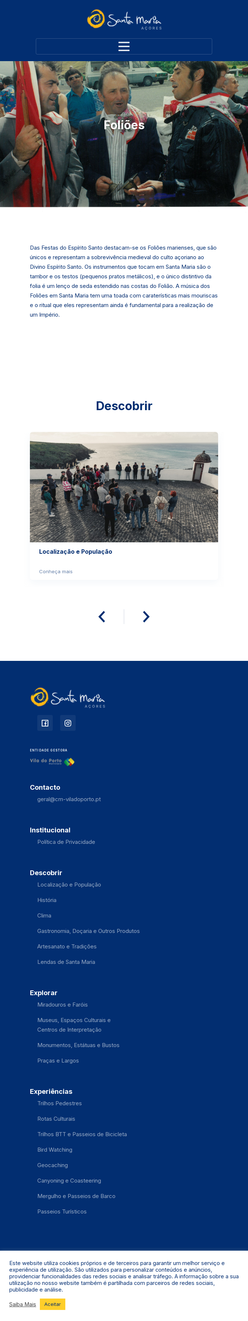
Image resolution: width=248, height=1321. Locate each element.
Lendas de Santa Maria (66, 961)
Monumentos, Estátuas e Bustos (78, 1045)
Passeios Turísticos (62, 1211)
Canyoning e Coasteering (69, 1180)
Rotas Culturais (56, 1118)
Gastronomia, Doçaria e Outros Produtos (88, 930)
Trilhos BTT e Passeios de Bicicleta (82, 1134)
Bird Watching (54, 1149)
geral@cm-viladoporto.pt (69, 799)
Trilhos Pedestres (59, 1103)
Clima (44, 915)
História (46, 899)
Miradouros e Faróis (62, 1004)
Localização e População (69, 884)
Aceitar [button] (52, 1304)
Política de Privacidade (66, 841)
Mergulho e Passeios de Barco (76, 1196)
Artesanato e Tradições (67, 946)
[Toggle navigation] (124, 46)
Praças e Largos (58, 1060)
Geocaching (52, 1165)
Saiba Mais (22, 1304)
